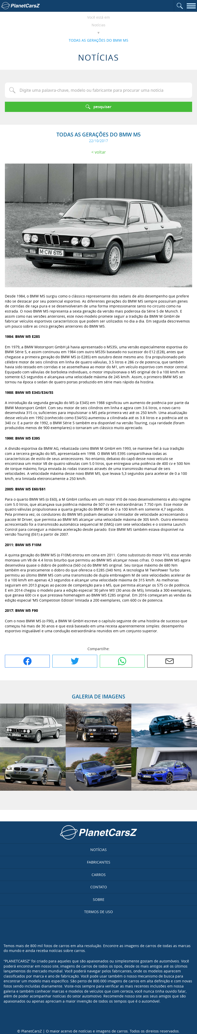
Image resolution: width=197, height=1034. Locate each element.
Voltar (100, 152)
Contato (98, 886)
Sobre (98, 899)
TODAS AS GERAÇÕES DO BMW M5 (98, 40)
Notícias (98, 24)
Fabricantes (98, 862)
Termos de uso (98, 911)
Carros (99, 874)
